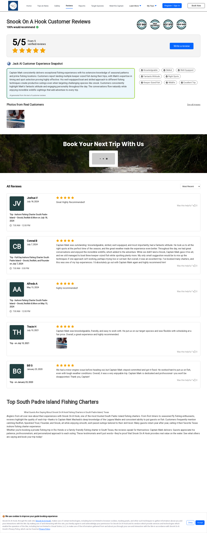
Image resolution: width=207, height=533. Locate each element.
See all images (193, 104)
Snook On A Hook (43, 521)
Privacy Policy (44, 529)
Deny (190, 523)
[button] (135, 6)
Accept (200, 523)
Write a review (182, 46)
